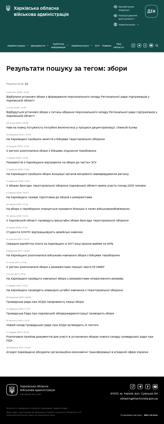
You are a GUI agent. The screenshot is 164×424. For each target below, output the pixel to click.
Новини (106, 45)
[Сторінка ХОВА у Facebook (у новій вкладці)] (145, 45)
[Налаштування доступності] (125, 17)
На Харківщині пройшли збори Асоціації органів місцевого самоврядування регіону (67, 173)
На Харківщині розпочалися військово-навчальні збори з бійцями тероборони (63, 255)
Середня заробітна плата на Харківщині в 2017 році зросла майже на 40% (59, 243)
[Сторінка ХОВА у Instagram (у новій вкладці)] (133, 45)
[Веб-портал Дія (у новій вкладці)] (151, 10)
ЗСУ (97, 45)
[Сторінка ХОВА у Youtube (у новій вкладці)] (151, 45)
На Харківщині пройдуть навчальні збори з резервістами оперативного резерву (64, 278)
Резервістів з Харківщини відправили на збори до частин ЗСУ (51, 162)
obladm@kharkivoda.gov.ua (139, 398)
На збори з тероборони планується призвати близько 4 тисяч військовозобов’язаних (68, 208)
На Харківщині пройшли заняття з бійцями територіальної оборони (55, 139)
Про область (118, 46)
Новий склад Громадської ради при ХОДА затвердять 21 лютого (52, 324)
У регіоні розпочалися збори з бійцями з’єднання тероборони (51, 150)
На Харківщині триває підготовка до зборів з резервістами (49, 197)
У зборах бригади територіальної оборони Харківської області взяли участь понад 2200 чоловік (76, 185)
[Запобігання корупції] (125, 8)
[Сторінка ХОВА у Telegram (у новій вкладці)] (139, 45)
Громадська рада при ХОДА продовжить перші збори (45, 301)
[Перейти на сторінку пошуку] (156, 45)
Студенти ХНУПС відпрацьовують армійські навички (44, 232)
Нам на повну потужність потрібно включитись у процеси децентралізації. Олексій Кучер (71, 127)
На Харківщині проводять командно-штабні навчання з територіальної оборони (64, 290)
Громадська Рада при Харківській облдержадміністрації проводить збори (60, 313)
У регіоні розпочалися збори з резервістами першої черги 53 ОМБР (55, 266)
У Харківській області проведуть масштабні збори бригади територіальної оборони (67, 220)
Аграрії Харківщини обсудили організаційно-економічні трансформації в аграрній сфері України (77, 352)
